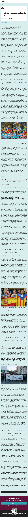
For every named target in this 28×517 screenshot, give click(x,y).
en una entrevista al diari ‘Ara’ (7, 153)
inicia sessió (18, 505)
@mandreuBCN (7, 10)
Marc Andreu (6, 7)
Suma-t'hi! (13, 503)
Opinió (2, 4)
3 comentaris (14, 491)
